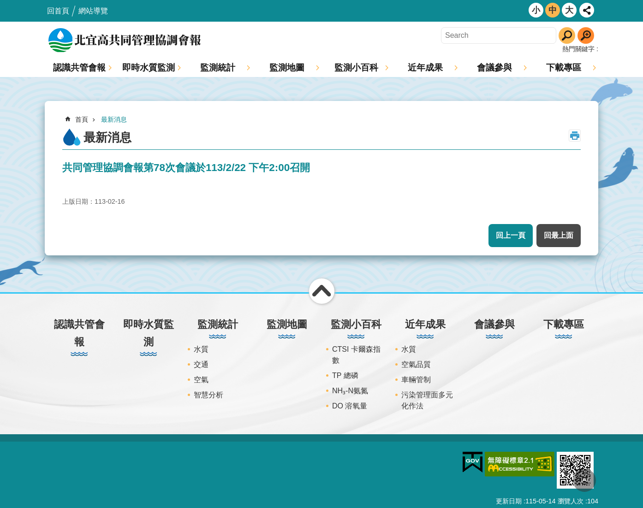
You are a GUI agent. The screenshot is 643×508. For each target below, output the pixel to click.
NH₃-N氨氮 (350, 391)
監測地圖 (286, 67)
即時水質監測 (148, 67)
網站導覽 (93, 11)
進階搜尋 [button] (586, 35)
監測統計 (217, 67)
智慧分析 (208, 395)
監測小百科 (356, 67)
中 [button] (552, 10)
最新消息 (114, 119)
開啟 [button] (586, 10)
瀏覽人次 (570, 501)
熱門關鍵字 (578, 49)
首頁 (81, 119)
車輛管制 (416, 380)
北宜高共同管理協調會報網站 (125, 40)
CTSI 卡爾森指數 (356, 354)
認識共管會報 (79, 67)
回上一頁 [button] (510, 235)
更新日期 (509, 501)
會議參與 (494, 67)
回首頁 (58, 11)
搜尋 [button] (567, 35)
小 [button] (536, 10)
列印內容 (575, 136)
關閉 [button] (321, 291)
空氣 (201, 380)
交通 (201, 364)
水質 (201, 349)
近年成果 (425, 67)
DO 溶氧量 (349, 406)
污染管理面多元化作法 (427, 400)
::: (3, 4)
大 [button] (569, 10)
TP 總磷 (345, 375)
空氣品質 (416, 364)
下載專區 (563, 67)
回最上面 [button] (558, 235)
